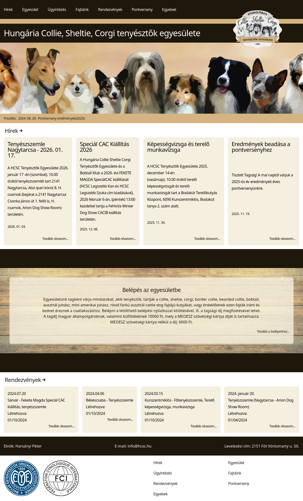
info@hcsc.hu (140, 446)
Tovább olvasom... (55, 238)
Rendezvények (110, 9)
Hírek (8, 9)
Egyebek (169, 9)
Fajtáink (82, 9)
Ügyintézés (57, 9)
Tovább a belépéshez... (273, 331)
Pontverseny (142, 9)
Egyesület (30, 9)
